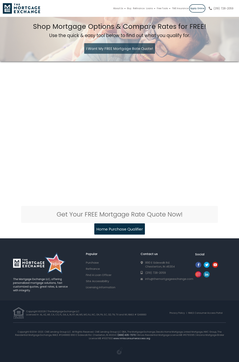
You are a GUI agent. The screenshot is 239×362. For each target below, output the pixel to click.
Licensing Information (100, 287)
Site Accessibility (97, 281)
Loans (150, 8)
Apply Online (197, 8)
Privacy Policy (177, 312)
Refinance (139, 8)
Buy (129, 8)
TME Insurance (180, 8)
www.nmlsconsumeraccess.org (131, 338)
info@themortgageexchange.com (169, 279)
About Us (119, 8)
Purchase (92, 263)
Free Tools (163, 8)
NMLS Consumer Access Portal (205, 312)
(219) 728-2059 (223, 8)
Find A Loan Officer (98, 275)
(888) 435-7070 (127, 335)
